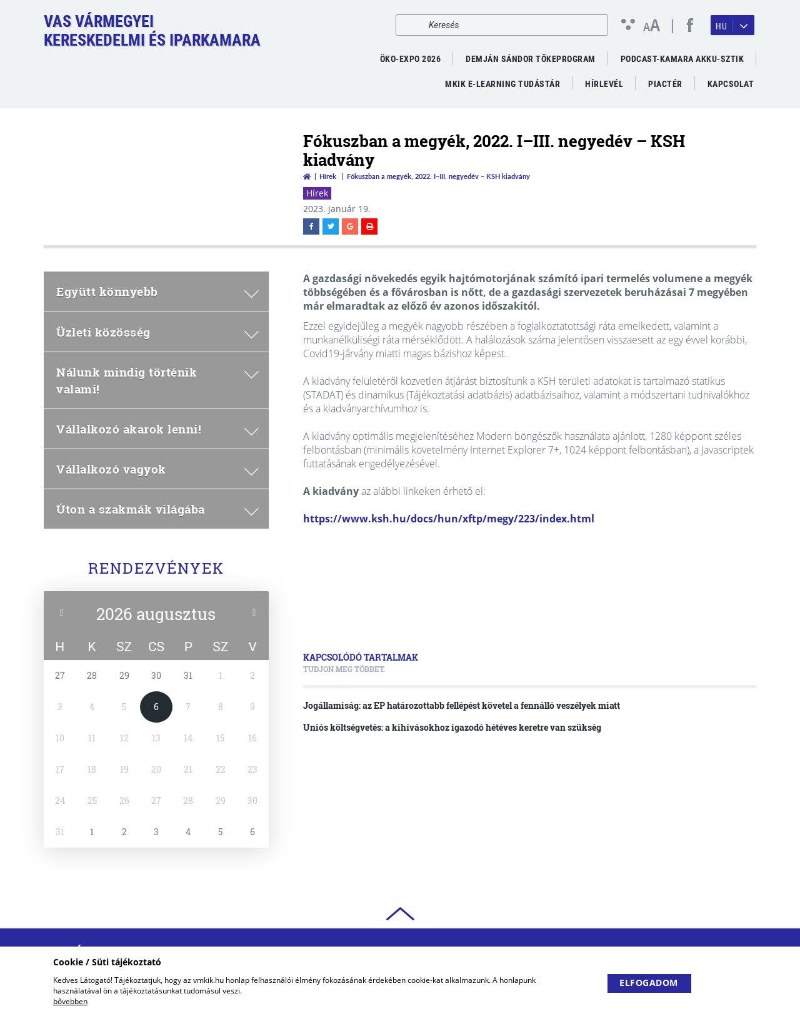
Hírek (327, 176)
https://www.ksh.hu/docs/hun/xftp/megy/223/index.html (448, 519)
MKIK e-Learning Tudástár (502, 84)
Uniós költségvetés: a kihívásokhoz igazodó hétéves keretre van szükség (452, 727)
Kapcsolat (731, 84)
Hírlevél (604, 84)
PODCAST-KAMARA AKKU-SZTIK (682, 59)
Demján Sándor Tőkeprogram (531, 59)
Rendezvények (156, 568)
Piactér (665, 84)
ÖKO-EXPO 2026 (410, 59)
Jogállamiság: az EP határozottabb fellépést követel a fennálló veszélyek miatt (461, 705)
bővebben (70, 1001)
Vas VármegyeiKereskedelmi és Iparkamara (152, 30)
